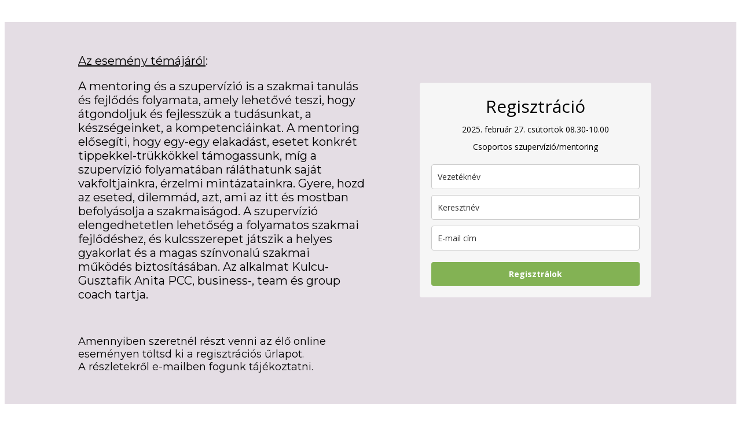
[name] (535, 207)
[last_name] (535, 176)
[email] (535, 238)
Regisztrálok (535, 273)
